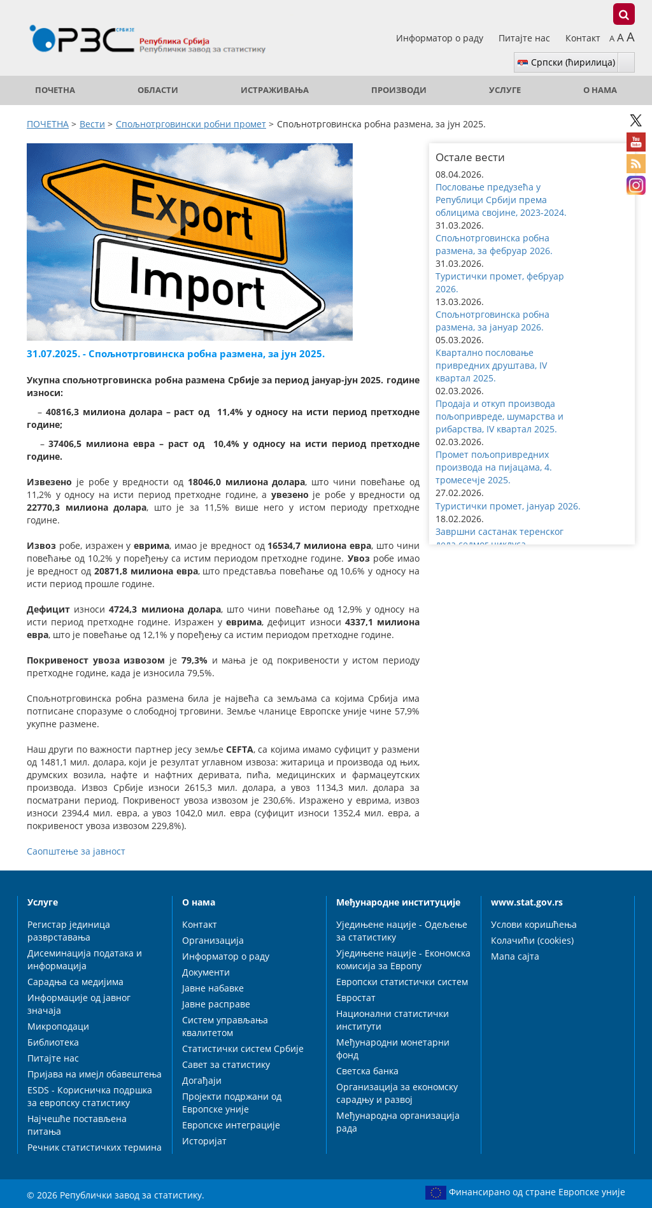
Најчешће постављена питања (77, 1124)
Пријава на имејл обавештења (94, 1074)
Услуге (505, 90)
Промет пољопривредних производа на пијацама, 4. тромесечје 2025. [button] (494, 467)
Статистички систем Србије (243, 1048)
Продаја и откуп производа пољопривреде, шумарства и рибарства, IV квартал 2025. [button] (499, 416)
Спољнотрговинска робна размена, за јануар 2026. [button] (492, 320)
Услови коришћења (534, 924)
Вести (92, 124)
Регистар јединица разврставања (68, 930)
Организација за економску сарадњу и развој (397, 1093)
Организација (213, 940)
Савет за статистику (226, 1064)
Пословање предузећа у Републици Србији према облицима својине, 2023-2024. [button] (501, 199)
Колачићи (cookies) (532, 940)
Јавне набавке (213, 988)
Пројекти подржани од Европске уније (231, 1102)
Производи (399, 90)
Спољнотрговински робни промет (191, 124)
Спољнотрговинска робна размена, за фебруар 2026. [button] (494, 244)
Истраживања (275, 90)
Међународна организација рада (398, 1121)
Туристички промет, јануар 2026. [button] (508, 506)
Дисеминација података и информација (84, 959)
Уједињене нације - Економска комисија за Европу (403, 959)
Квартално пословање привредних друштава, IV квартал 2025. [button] (491, 365)
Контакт (582, 38)
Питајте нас (526, 38)
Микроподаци (58, 1026)
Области (158, 90)
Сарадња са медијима (75, 982)
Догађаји (202, 1080)
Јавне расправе (216, 1004)
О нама (600, 90)
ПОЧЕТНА (55, 90)
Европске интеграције (231, 1125)
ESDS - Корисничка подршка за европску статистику (89, 1096)
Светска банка (367, 1071)
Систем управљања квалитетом (225, 1026)
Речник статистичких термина (94, 1147)
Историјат (204, 1141)
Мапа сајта (515, 956)
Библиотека (53, 1042)
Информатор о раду (441, 38)
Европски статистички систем (402, 982)
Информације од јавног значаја (79, 1003)
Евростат (356, 997)
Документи (206, 972)
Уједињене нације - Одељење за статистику (401, 930)
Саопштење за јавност (76, 851)
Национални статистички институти (392, 1019)
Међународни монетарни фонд (393, 1048)
